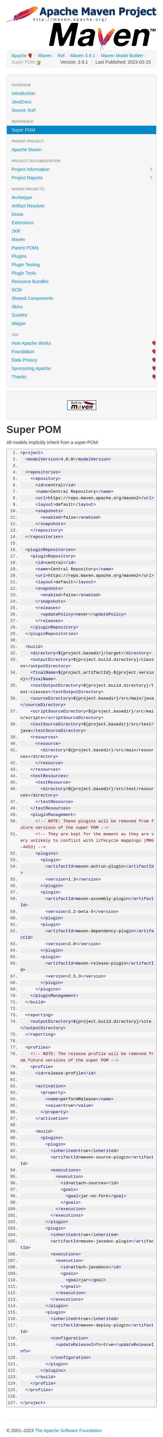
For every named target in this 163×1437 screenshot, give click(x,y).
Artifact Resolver (28, 205)
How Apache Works (31, 343)
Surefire (19, 315)
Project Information (82, 169)
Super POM (23, 129)
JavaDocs (21, 101)
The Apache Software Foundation (68, 1430)
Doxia (17, 214)
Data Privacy (24, 360)
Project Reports (82, 177)
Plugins (19, 256)
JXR (16, 231)
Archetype (22, 197)
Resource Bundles (30, 281)
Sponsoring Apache (31, 368)
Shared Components (32, 298)
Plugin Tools (24, 273)
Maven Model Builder (122, 55)
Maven (45, 55)
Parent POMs (25, 247)
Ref (61, 55)
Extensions (23, 222)
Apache (18, 55)
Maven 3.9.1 (82, 55)
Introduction (23, 93)
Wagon (19, 323)
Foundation (23, 351)
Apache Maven (27, 149)
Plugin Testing (26, 264)
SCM (17, 289)
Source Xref (24, 110)
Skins (17, 306)
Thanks (19, 376)
